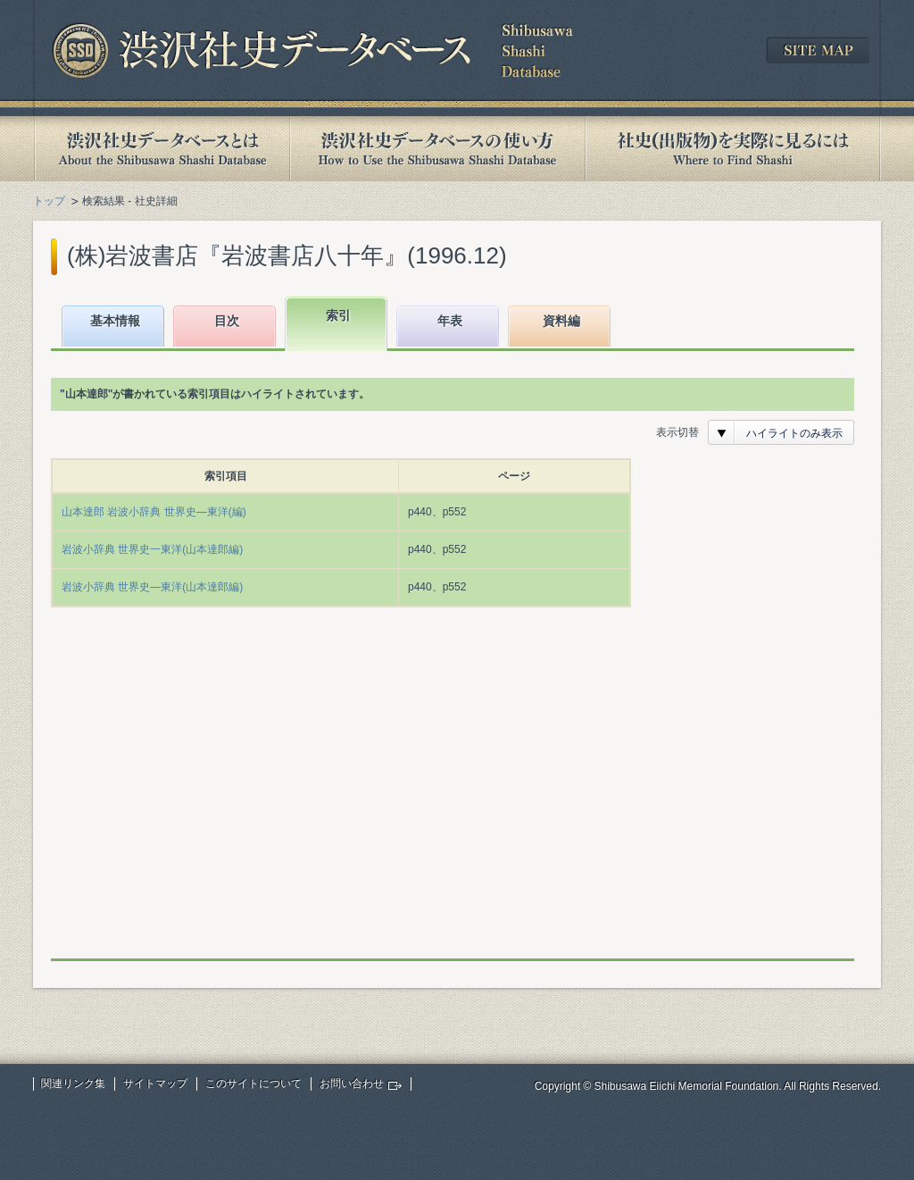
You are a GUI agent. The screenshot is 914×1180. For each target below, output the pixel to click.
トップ (49, 201)
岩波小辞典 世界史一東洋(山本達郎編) (152, 549)
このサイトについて (253, 1083)
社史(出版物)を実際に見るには (733, 148)
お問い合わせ (352, 1083)
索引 (338, 315)
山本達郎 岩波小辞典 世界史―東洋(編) (154, 512)
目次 (226, 321)
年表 (449, 321)
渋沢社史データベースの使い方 (437, 148)
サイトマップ (155, 1083)
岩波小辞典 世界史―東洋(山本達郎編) (152, 587)
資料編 (561, 321)
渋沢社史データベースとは (161, 148)
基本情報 (115, 321)
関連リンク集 (73, 1083)
